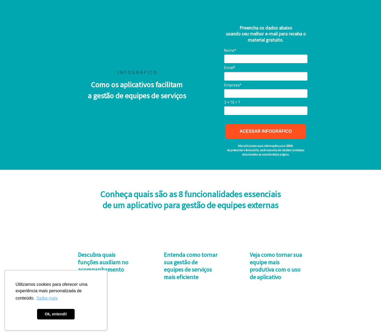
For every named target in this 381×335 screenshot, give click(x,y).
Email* (229, 68)
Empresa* (232, 85)
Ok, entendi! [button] (56, 314)
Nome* (230, 50)
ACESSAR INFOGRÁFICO (266, 131)
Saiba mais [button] (47, 298)
